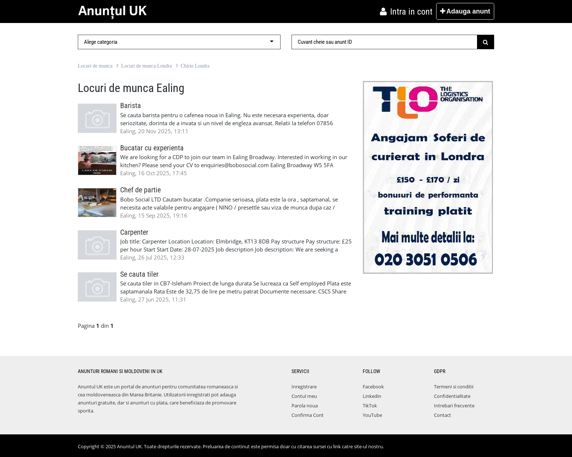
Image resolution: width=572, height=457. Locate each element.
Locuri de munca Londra (146, 66)
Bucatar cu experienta (152, 148)
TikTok (370, 405)
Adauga (465, 11)
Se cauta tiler (139, 274)
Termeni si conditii (453, 386)
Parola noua (304, 405)
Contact (442, 415)
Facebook (373, 386)
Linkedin (372, 396)
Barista (130, 105)
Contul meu (304, 396)
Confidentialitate (452, 396)
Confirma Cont (307, 415)
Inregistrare (304, 386)
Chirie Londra (195, 66)
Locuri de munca (95, 66)
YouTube (372, 415)
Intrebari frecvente (454, 405)
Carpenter (134, 232)
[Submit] (485, 42)
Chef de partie (140, 190)
